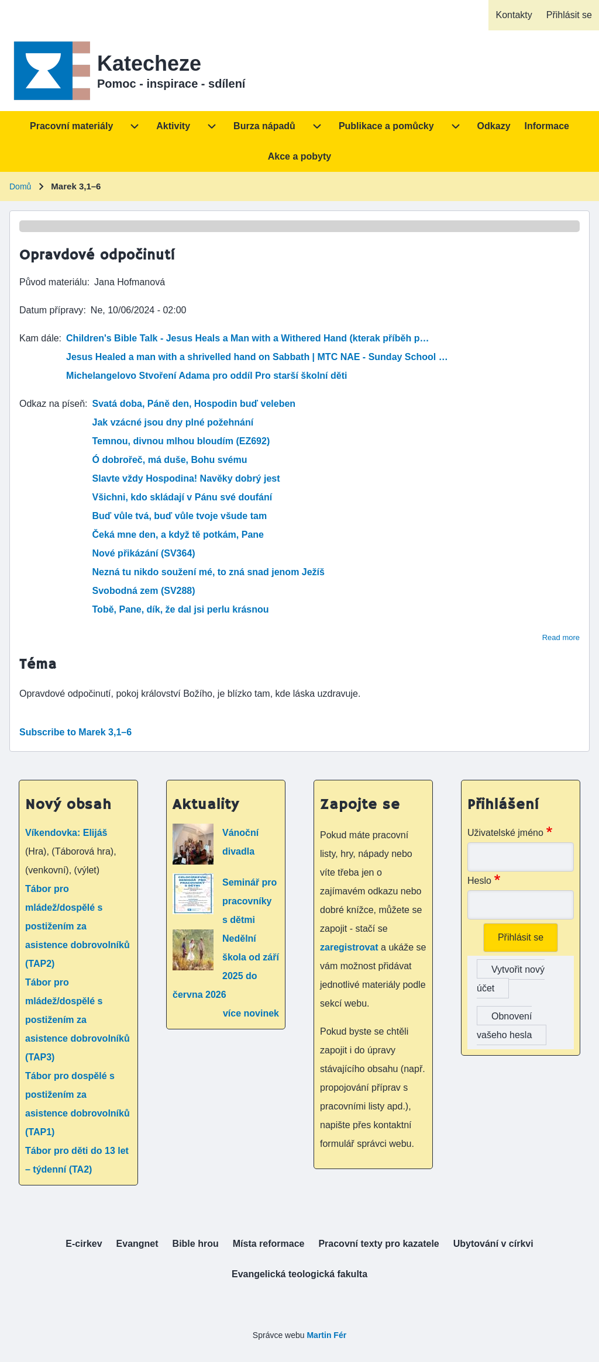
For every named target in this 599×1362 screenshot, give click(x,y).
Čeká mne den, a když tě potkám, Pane (178, 535)
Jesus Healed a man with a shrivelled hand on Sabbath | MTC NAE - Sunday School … (257, 357)
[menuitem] (513, 15)
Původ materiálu (53, 282)
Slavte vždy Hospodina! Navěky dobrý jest (186, 478)
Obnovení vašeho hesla (504, 1025)
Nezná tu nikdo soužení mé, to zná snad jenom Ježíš (208, 572)
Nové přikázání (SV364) (143, 553)
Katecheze (149, 63)
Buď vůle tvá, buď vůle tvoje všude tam (179, 516)
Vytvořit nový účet (511, 979)
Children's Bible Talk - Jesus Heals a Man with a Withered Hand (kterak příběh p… (247, 338)
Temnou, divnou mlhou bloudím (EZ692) (181, 441)
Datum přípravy (51, 310)
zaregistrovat (350, 947)
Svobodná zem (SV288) (143, 591)
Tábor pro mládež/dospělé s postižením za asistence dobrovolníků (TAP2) (77, 926)
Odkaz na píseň (52, 404)
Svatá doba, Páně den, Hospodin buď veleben (194, 404)
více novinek (251, 1013)
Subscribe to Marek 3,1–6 (75, 732)
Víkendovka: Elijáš (66, 833)
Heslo (479, 881)
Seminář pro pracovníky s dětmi (249, 901)
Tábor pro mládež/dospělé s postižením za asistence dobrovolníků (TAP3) (77, 1019)
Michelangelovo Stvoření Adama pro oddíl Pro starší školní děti (206, 376)
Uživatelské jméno (505, 833)
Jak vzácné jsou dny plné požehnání (173, 422)
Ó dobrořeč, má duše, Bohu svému (169, 460)
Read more (561, 637)
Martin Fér (326, 1335)
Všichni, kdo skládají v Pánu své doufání (182, 497)
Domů (20, 186)
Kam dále (39, 338)
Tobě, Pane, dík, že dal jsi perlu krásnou (180, 609)
